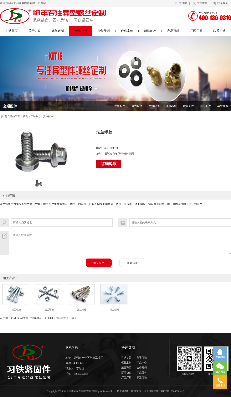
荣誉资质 (107, 30)
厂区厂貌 (199, 30)
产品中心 (84, 30)
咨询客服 (108, 164)
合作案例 (130, 30)
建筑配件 (188, 106)
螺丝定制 (60, 30)
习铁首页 (14, 30)
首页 (25, 116)
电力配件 (136, 106)
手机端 (183, 3)
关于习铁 (37, 30)
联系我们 (222, 3)
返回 (74, 318)
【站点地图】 (121, 391)
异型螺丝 (222, 106)
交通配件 (154, 106)
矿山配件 (205, 106)
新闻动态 (153, 30)
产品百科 (176, 30)
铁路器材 (171, 106)
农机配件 (119, 106)
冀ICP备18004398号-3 (172, 391)
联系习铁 (219, 30)
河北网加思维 (151, 391)
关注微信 (202, 3)
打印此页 (61, 318)
